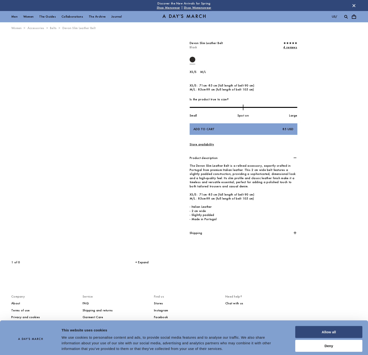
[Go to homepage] (184, 16)
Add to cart (243, 129)
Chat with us (234, 303)
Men (14, 17)
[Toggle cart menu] (354, 17)
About (15, 303)
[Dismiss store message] (354, 6)
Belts (53, 28)
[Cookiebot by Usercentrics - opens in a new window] (30, 345)
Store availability (202, 144)
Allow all (329, 316)
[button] (243, 158)
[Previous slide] (37, 145)
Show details (72, 346)
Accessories (35, 28)
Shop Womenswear (197, 8)
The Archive (97, 17)
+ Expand (142, 262)
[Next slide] (111, 145)
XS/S (193, 72)
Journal (116, 17)
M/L (203, 72)
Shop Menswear (168, 8)
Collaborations (72, 17)
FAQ (86, 303)
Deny (329, 330)
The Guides (47, 17)
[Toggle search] (346, 17)
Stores (158, 303)
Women (28, 17)
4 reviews (290, 47)
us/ (334, 17)
